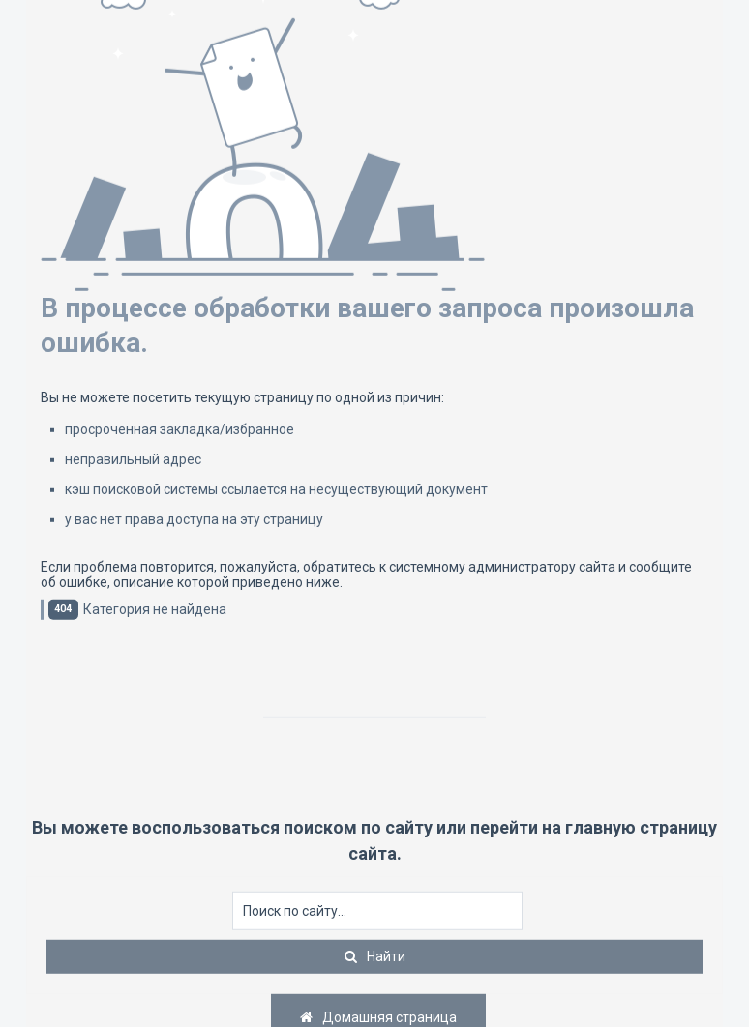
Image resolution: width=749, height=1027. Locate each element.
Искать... (232, 892)
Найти (386, 956)
